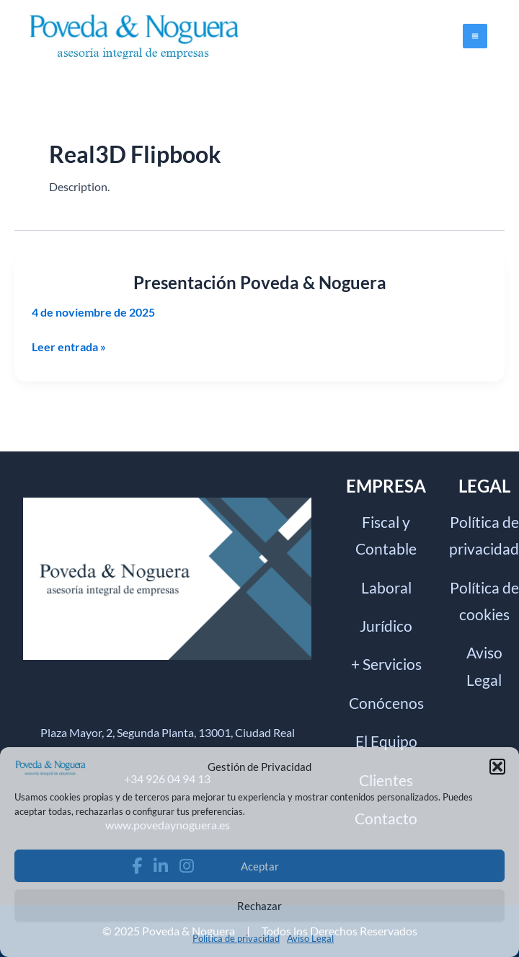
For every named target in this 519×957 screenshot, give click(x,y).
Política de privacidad (236, 938)
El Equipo (386, 741)
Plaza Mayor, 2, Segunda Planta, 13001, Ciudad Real (167, 732)
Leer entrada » (69, 347)
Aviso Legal (310, 938)
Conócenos (386, 703)
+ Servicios (386, 664)
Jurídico (386, 626)
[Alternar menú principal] (475, 36)
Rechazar (259, 905)
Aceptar (260, 866)
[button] (497, 766)
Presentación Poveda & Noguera (259, 282)
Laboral (386, 587)
